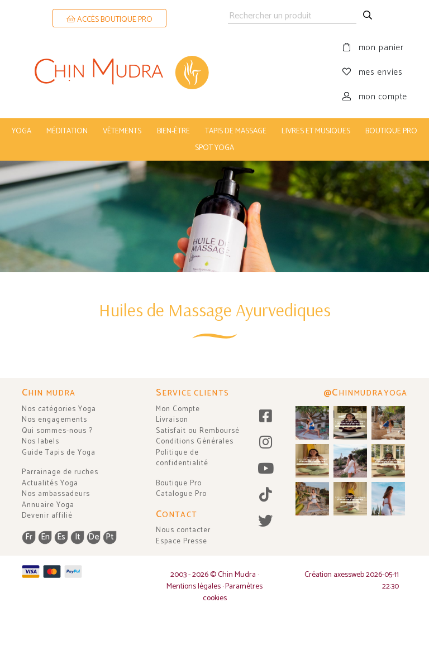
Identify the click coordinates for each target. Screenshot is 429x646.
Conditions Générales (194, 441)
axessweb (348, 574)
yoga (21, 131)
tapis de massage (235, 131)
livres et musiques (316, 131)
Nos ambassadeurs (56, 494)
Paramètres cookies (233, 592)
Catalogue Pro (181, 494)
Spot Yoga (214, 148)
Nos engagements (54, 420)
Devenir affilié (47, 516)
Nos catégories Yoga (59, 409)
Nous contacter (183, 530)
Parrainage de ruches (60, 472)
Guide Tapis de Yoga (59, 453)
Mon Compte (178, 409)
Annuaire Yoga (48, 505)
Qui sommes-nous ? (57, 431)
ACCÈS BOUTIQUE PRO (109, 19)
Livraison (172, 420)
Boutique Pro (179, 483)
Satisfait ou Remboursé (198, 431)
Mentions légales (193, 586)
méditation (67, 131)
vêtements (122, 131)
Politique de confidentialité (182, 458)
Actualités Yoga (50, 483)
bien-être (173, 131)
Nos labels (40, 441)
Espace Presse (181, 541)
